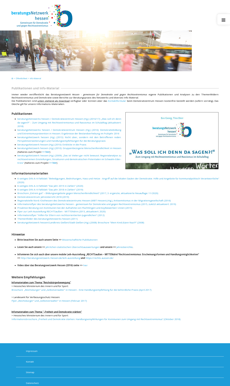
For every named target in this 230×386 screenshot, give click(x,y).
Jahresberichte (124, 247)
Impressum (31, 351)
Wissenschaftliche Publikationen (80, 239)
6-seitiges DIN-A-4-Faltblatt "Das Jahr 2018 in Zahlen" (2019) (50, 189)
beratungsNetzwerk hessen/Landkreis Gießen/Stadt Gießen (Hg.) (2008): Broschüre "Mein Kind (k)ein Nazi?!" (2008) (80, 222)
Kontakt (30, 361)
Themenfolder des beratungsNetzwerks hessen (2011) (47, 218)
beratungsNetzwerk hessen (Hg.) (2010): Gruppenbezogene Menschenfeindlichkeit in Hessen (69, 148)
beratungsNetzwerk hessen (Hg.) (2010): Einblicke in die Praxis (51, 144)
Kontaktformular (117, 100)
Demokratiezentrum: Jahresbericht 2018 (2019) (43, 196)
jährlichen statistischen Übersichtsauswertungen (73, 247)
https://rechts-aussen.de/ (100, 257)
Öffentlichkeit (21, 78)
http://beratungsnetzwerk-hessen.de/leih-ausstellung (50, 257)
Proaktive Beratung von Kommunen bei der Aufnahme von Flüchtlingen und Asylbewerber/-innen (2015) (74, 207)
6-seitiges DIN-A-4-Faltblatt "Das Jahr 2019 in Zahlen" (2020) (50, 185)
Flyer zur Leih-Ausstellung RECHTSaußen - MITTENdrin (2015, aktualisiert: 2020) (61, 211)
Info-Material (35, 78)
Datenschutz (32, 383)
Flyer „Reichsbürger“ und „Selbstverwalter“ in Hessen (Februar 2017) (49, 300)
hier (85, 265)
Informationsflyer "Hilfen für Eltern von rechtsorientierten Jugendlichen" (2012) (61, 215)
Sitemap (30, 372)
